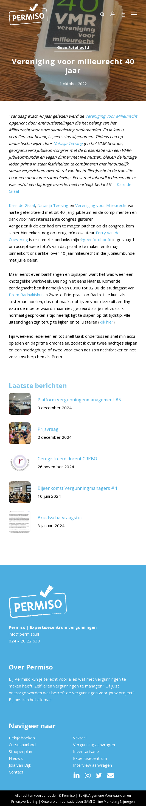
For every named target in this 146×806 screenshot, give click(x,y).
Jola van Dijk (20, 765)
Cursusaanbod (22, 744)
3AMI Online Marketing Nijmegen (109, 801)
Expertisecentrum (90, 758)
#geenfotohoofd (95, 239)
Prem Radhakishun (26, 294)
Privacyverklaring (24, 801)
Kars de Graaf (22, 205)
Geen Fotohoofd (73, 47)
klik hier (106, 322)
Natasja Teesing (68, 143)
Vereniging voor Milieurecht (111, 116)
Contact (16, 772)
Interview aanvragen (92, 765)
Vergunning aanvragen (94, 744)
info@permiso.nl (24, 634)
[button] (134, 14)
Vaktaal (79, 737)
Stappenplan (20, 751)
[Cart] (123, 14)
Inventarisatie (86, 751)
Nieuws (16, 758)
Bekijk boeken (22, 737)
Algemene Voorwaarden (107, 795)
